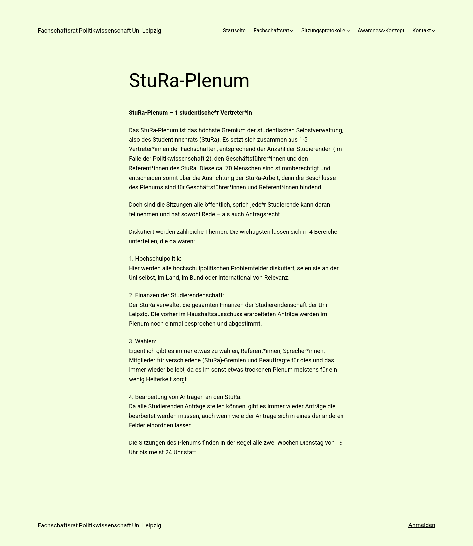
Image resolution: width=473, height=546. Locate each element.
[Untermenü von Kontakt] (433, 30)
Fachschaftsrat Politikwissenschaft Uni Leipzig (99, 30)
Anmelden (421, 525)
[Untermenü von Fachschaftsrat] (291, 30)
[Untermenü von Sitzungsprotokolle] (348, 30)
